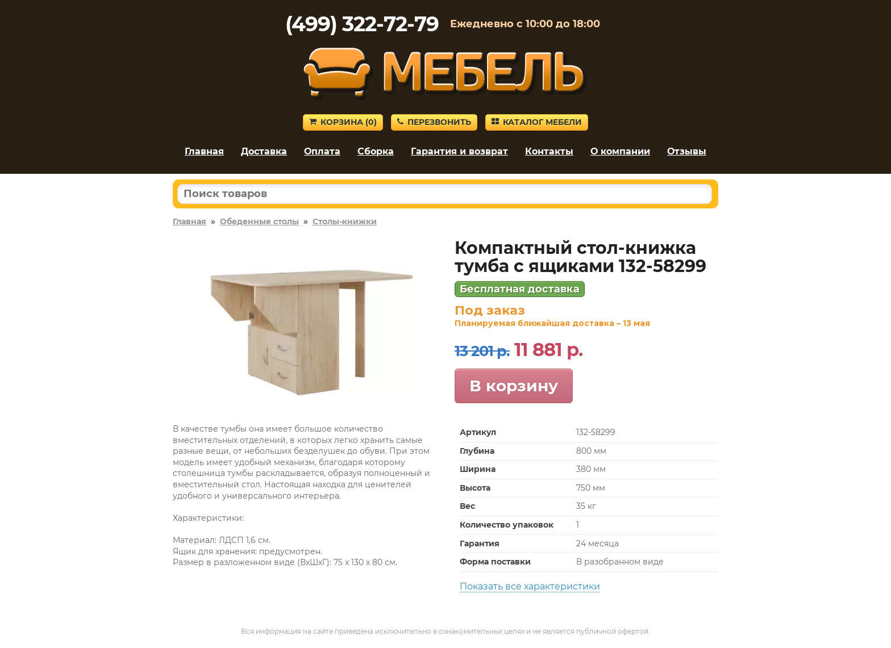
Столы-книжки (345, 221)
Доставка (264, 151)
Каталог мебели (537, 122)
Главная (204, 151)
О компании (620, 151)
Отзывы (686, 151)
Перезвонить (434, 122)
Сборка (375, 151)
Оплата (322, 151)
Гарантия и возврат (459, 151)
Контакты (549, 151)
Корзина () (343, 122)
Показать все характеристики (530, 586)
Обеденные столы (259, 221)
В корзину (513, 385)
